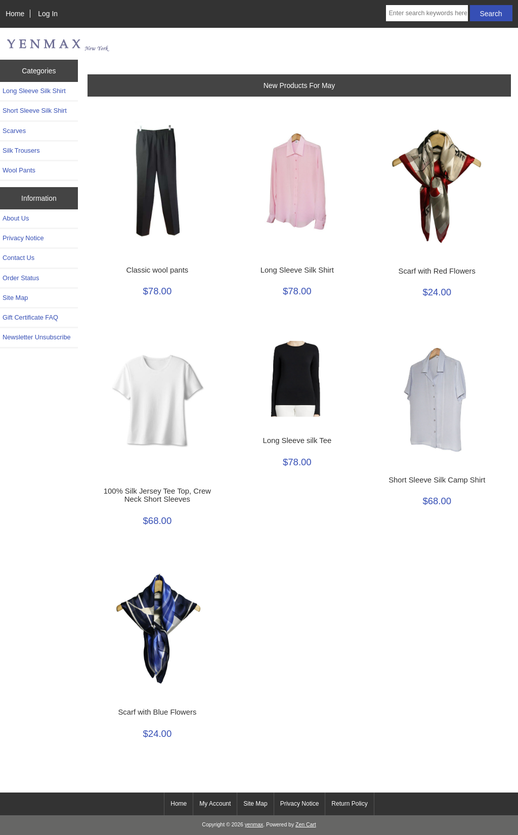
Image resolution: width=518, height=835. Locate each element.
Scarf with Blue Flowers (157, 712)
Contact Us (18, 257)
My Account (215, 803)
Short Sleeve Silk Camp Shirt (436, 480)
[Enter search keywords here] (426, 13)
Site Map (15, 297)
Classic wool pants (157, 270)
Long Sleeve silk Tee (297, 440)
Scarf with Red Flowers (437, 271)
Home (15, 14)
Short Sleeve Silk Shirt (35, 110)
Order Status (21, 278)
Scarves (14, 131)
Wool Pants (19, 170)
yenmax (254, 824)
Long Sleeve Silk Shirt (34, 91)
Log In (48, 14)
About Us (16, 218)
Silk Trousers (21, 150)
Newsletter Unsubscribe (37, 337)
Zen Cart (305, 824)
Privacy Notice (23, 238)
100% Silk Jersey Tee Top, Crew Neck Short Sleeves (157, 495)
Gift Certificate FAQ (30, 317)
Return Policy (349, 803)
